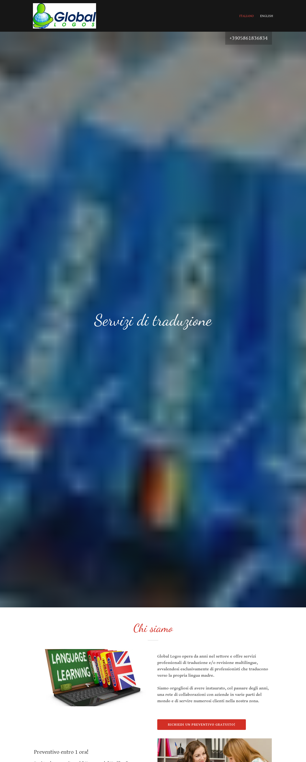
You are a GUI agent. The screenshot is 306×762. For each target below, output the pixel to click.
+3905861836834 (249, 38)
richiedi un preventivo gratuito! (201, 724)
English (266, 16)
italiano (246, 16)
